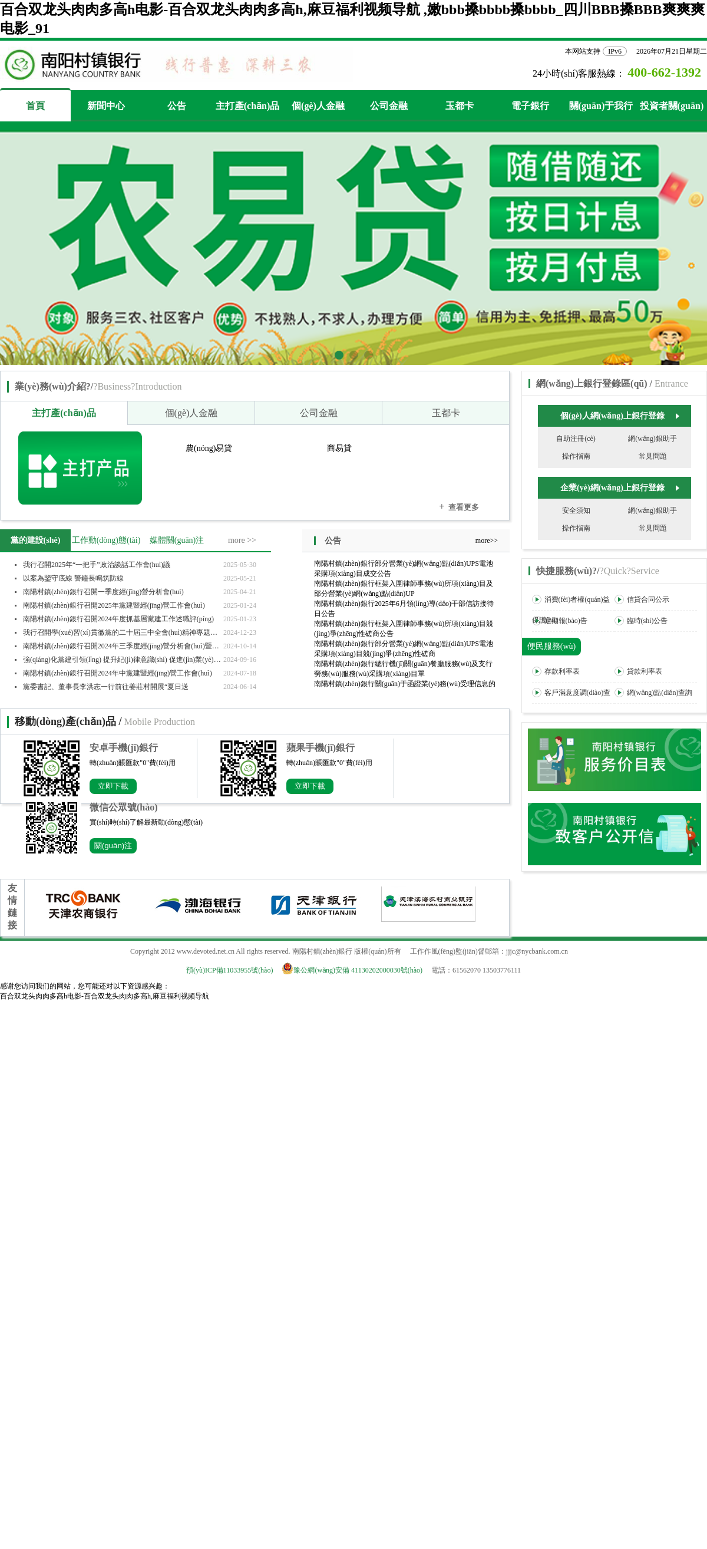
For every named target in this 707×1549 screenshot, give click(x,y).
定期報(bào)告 (559, 620)
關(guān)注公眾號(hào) (113, 847)
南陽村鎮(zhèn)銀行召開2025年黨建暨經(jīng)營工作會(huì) (114, 605)
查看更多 (459, 507)
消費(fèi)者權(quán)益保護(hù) (571, 609)
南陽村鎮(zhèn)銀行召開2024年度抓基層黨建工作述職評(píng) (118, 619)
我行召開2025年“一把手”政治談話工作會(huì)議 (96, 565)
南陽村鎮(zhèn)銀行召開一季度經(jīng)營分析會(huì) (103, 592)
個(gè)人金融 (318, 106)
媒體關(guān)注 (177, 540)
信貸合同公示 (642, 599)
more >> (242, 540)
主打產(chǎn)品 (248, 106)
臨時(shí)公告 (641, 620)
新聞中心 (106, 106)
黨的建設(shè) (36, 540)
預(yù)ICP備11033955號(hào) (229, 970)
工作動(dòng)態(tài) (106, 540)
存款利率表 (556, 671)
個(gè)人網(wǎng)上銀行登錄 (619, 415)
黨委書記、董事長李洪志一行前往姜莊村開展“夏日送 (106, 687)
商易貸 (339, 448)
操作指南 (576, 456)
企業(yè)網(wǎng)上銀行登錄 (619, 487)
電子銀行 (530, 106)
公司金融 (389, 106)
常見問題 (653, 456)
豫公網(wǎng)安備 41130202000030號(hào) (356, 970)
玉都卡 (459, 106)
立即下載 (113, 786)
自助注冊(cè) (576, 438)
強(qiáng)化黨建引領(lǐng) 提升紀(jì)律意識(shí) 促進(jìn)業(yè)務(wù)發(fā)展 (123, 659)
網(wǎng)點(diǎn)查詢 (654, 692)
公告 (176, 106)
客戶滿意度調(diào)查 (571, 692)
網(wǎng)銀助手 (652, 438)
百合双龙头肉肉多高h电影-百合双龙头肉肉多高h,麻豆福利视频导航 (104, 996)
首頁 (35, 106)
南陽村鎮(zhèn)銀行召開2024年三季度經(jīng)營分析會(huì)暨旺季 (123, 646)
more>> (486, 540)
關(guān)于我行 (601, 106)
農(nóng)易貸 (209, 448)
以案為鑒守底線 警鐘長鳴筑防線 (73, 578)
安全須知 (576, 510)
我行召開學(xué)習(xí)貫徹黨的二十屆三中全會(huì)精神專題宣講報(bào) (123, 632)
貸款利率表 (638, 671)
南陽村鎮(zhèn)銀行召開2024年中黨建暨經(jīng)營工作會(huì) (117, 673)
